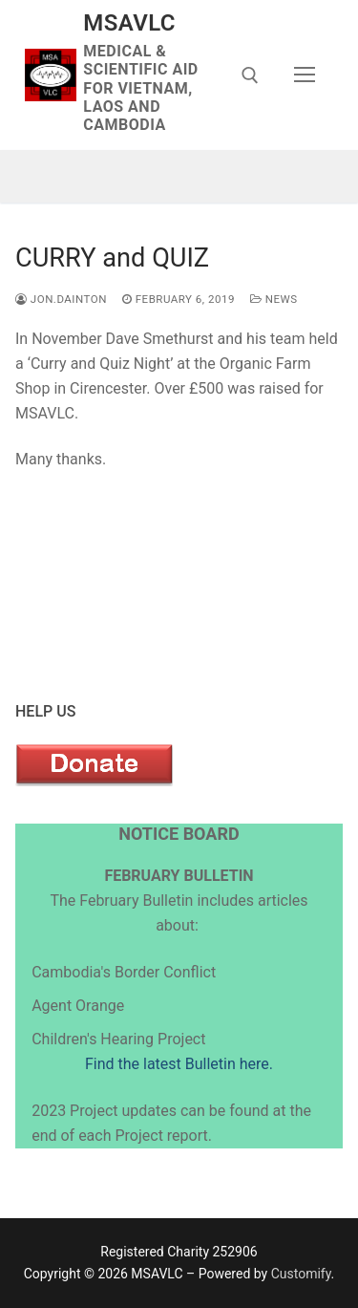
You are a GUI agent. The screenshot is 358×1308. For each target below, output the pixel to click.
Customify (301, 1273)
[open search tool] (250, 75)
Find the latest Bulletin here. (179, 1064)
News (274, 299)
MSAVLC (129, 23)
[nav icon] (304, 75)
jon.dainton (61, 299)
